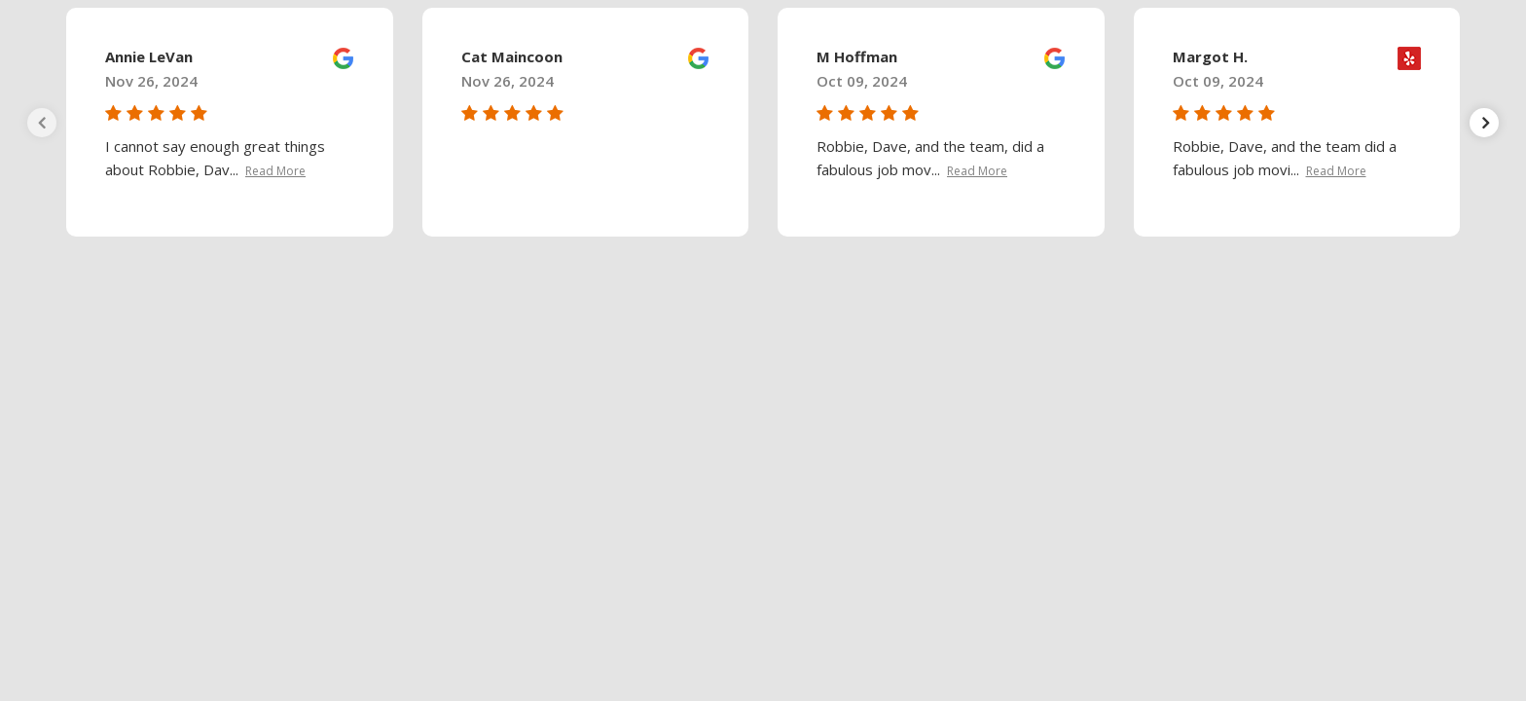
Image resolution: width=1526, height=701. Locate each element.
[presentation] (41, 122)
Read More (275, 171)
